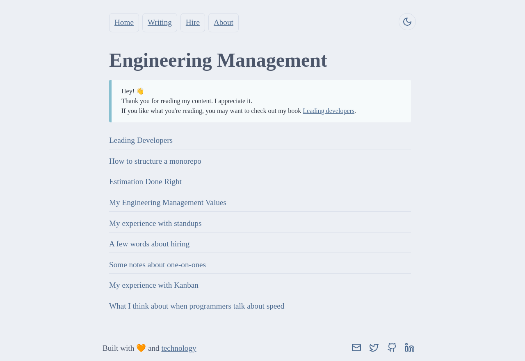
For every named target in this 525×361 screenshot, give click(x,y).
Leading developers (328, 110)
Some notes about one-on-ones (157, 264)
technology (178, 348)
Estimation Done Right (145, 181)
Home (124, 22)
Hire (193, 22)
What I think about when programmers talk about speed (196, 306)
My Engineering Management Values (167, 202)
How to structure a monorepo (155, 161)
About (223, 22)
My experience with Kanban (154, 285)
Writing (160, 22)
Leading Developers (141, 140)
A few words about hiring (149, 243)
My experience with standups (155, 223)
